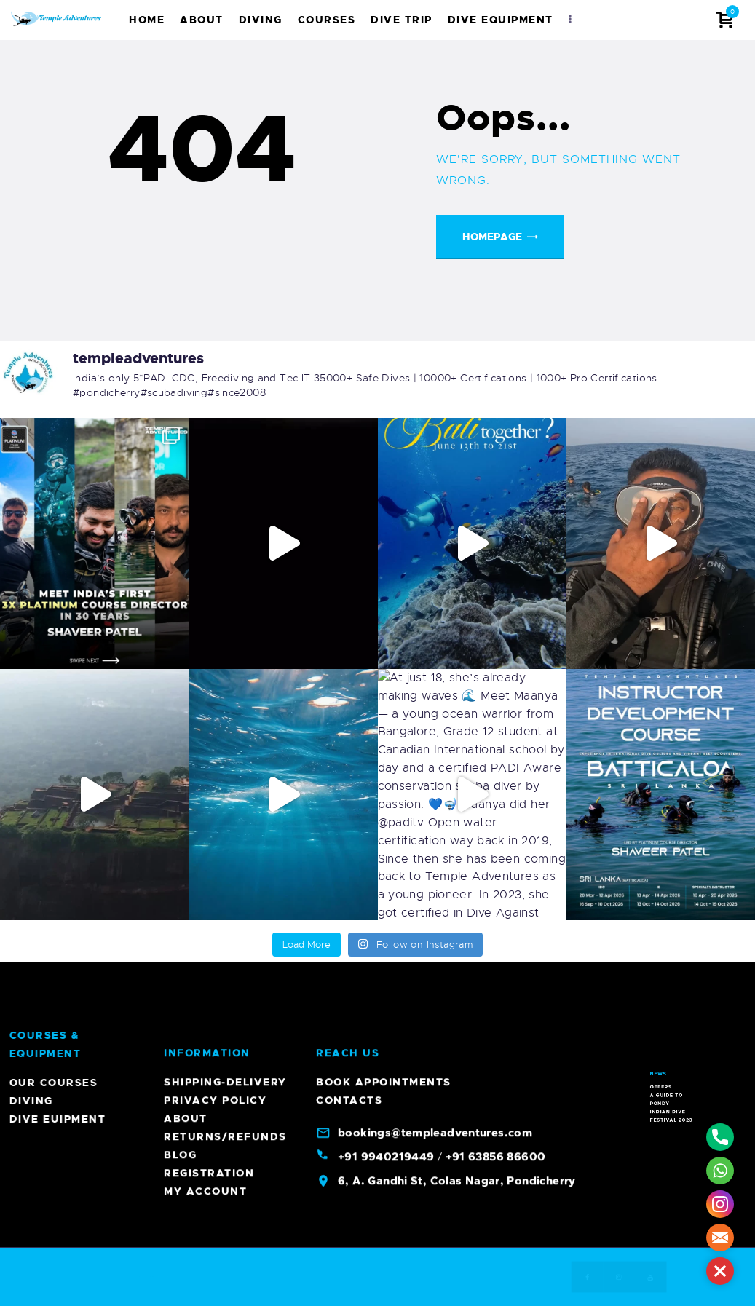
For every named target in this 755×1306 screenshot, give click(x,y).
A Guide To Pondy (671, 1016)
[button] (720, 1271)
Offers (670, 1012)
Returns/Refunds (225, 364)
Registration (209, 401)
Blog (180, 382)
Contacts (349, 328)
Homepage (492, 236)
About (185, 346)
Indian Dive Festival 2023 (673, 1021)
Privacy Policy (215, 328)
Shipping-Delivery (225, 310)
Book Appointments (383, 310)
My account (205, 419)
